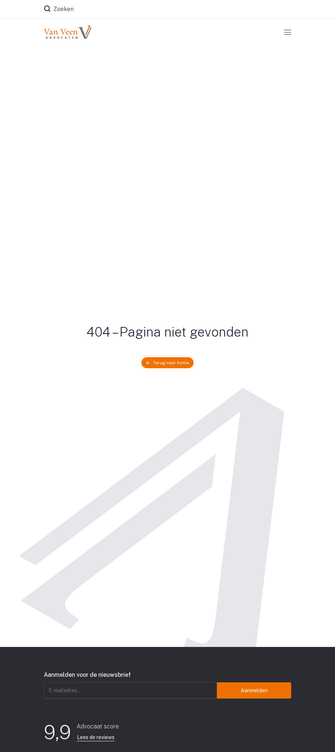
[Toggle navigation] (287, 32)
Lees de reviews (95, 737)
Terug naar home (171, 362)
